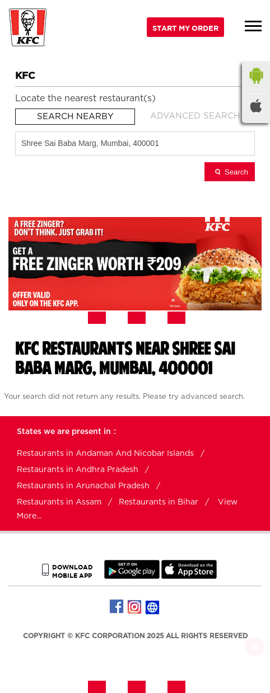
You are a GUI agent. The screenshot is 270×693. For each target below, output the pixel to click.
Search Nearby (75, 116)
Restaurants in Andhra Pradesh (77, 470)
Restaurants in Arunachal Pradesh (83, 486)
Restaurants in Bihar (158, 502)
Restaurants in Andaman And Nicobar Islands (105, 454)
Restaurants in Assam (59, 502)
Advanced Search (195, 116)
